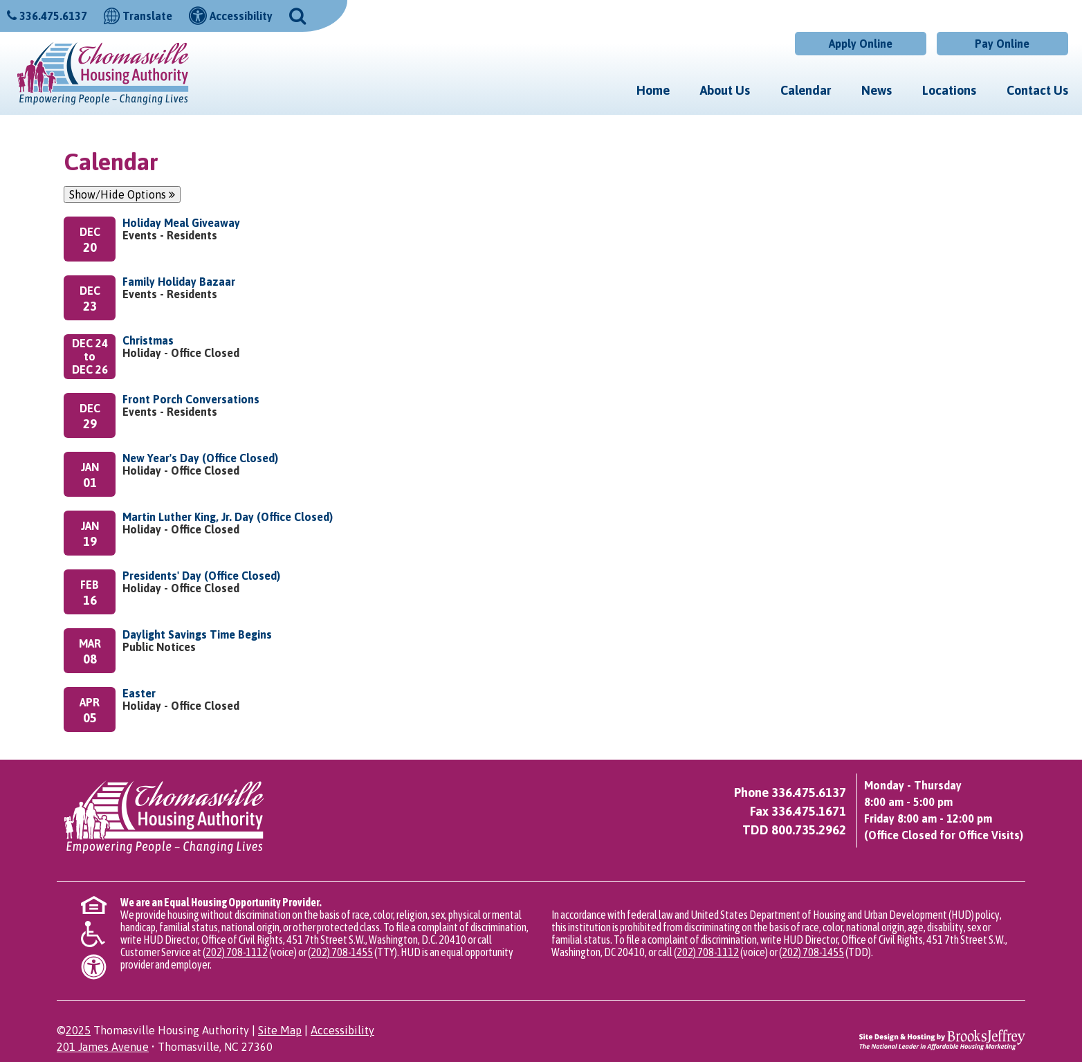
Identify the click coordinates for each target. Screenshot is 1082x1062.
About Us (725, 90)
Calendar (805, 90)
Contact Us (1037, 90)
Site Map (280, 1030)
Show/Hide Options (122, 194)
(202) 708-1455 (340, 952)
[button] (297, 14)
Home (653, 90)
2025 (78, 1030)
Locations (949, 90)
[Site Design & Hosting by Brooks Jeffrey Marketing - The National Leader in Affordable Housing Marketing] (942, 1039)
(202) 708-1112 (235, 952)
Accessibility (342, 1030)
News (876, 90)
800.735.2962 (808, 830)
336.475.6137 (53, 16)
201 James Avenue (103, 1047)
